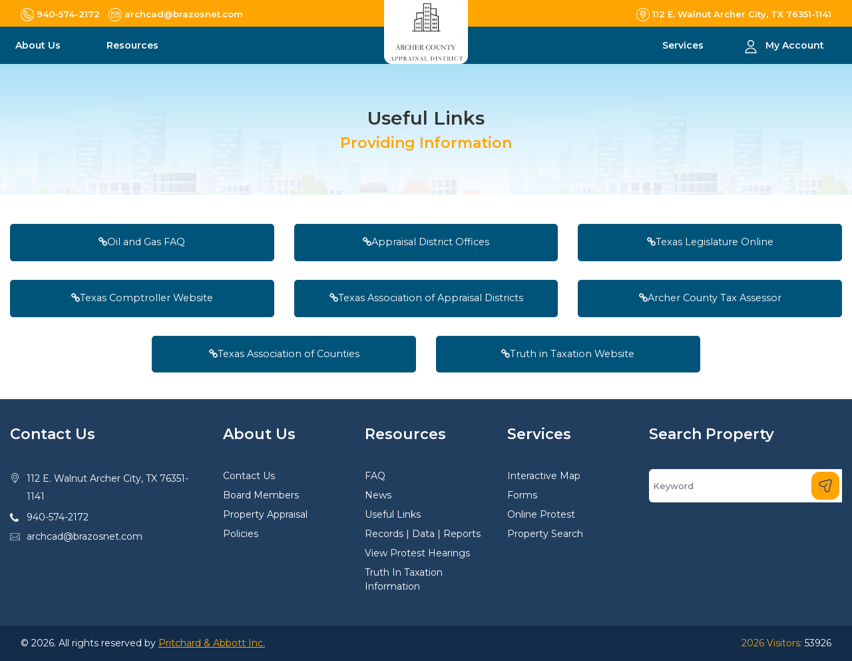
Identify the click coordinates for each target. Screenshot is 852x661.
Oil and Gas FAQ (142, 242)
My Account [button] (794, 45)
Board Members (261, 495)
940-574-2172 (58, 517)
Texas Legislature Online (710, 242)
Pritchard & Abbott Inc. (211, 643)
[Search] (745, 485)
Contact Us (249, 476)
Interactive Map (543, 476)
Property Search (545, 534)
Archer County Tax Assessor (710, 298)
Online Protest (541, 514)
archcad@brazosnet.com (84, 536)
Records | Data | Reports (423, 534)
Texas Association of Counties (284, 354)
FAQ (375, 476)
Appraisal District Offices (426, 242)
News (378, 495)
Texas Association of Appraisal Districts (426, 298)
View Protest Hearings (417, 553)
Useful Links (393, 514)
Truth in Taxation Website (567, 354)
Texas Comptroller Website (142, 298)
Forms (522, 495)
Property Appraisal (265, 514)
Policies (240, 534)
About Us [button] (39, 45)
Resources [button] (133, 45)
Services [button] (684, 45)
